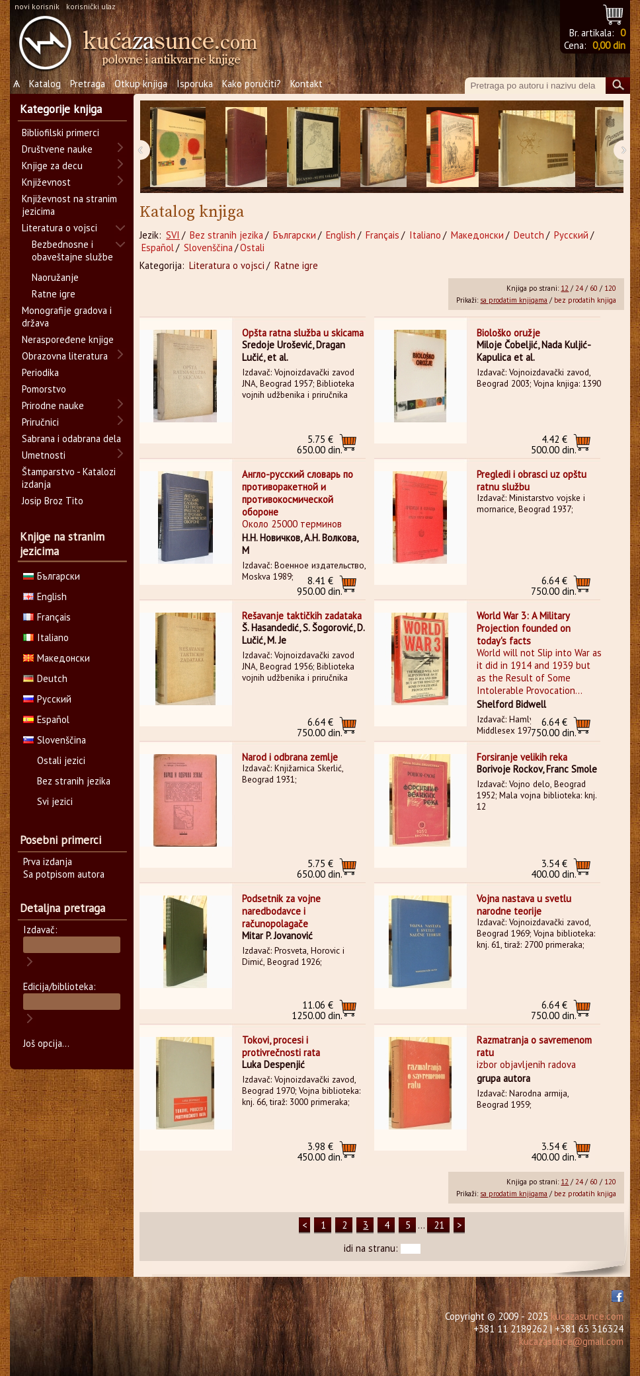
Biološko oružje (508, 332)
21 (439, 1225)
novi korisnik (37, 6)
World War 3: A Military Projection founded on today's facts (524, 628)
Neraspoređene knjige (68, 339)
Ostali (252, 247)
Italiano (425, 235)
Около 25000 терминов (292, 523)
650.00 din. (319, 444)
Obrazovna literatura (65, 356)
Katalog (45, 83)
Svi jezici (55, 801)
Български (294, 235)
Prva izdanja (47, 861)
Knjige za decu (52, 165)
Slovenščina (208, 247)
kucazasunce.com (587, 1316)
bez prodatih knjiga (585, 300)
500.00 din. (554, 444)
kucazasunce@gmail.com (571, 1341)
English (341, 235)
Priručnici (40, 422)
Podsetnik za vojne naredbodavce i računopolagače (281, 911)
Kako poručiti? (251, 83)
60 (594, 288)
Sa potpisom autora (63, 874)
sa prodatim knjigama (513, 300)
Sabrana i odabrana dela (71, 438)
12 (565, 288)
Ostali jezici (61, 760)
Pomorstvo (44, 389)
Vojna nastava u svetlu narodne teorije (524, 904)
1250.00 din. (317, 1010)
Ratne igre (296, 265)
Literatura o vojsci (226, 265)
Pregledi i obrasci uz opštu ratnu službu (531, 480)
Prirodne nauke (53, 405)
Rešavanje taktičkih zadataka (302, 615)
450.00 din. (319, 1151)
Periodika (40, 372)
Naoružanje (55, 277)
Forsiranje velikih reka (522, 757)
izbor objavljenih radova (526, 1064)
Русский (571, 235)
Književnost (46, 182)
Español (157, 247)
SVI (173, 235)
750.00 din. (554, 585)
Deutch (529, 235)
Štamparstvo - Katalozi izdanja (69, 477)
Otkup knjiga (140, 83)
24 (579, 288)
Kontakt (306, 83)
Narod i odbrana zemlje (290, 757)
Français (382, 235)
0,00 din (608, 45)
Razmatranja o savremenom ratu (534, 1046)
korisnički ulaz (91, 6)
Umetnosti (43, 455)
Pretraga (87, 83)
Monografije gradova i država (67, 316)
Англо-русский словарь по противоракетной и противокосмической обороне (297, 493)
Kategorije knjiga (61, 109)
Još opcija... (46, 1043)
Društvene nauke (57, 149)
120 (610, 288)
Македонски (477, 235)
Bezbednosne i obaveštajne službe (72, 250)
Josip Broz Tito (52, 500)
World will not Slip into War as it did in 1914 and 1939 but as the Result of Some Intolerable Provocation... (539, 671)
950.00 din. (319, 585)
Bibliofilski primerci (60, 132)
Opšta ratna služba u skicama (303, 332)
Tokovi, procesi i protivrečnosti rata (281, 1046)
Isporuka (195, 83)
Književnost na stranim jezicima (69, 204)
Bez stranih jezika (226, 235)
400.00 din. (554, 868)
